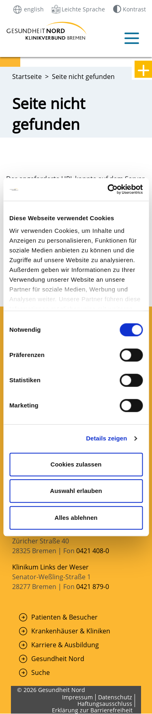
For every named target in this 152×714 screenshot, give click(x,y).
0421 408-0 (92, 550)
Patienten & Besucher (64, 617)
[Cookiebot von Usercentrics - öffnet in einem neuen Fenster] (108, 189)
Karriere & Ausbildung (65, 644)
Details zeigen (106, 438)
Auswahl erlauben (76, 490)
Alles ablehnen (76, 517)
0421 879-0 (92, 586)
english (28, 8)
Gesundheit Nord (57, 658)
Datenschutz (115, 697)
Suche (40, 672)
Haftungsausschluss (104, 703)
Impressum (77, 697)
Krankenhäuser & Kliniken (70, 630)
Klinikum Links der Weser (50, 567)
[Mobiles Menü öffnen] (132, 38)
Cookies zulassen (76, 464)
